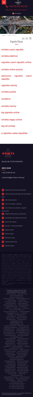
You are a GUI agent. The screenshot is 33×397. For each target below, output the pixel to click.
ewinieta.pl (24, 313)
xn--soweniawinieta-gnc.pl (16, 383)
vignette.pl (6, 346)
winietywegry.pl (9, 378)
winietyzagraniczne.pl (22, 378)
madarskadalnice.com (16, 322)
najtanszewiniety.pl (23, 326)
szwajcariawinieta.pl (10, 338)
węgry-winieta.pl (22, 380)
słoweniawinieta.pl (23, 338)
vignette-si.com (22, 345)
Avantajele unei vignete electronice (16, 218)
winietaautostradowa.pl (17, 359)
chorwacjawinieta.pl (10, 302)
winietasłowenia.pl (10, 372)
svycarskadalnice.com (16, 337)
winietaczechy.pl (10, 362)
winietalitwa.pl (11, 364)
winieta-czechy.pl (22, 351)
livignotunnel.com (21, 318)
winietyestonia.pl (24, 377)
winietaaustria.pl (21, 356)
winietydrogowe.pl (16, 375)
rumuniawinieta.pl (8, 330)
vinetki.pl (27, 346)
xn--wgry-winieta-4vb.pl (16, 385)
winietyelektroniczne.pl (11, 377)
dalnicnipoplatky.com (10, 305)
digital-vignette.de (11, 306)
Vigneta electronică (11, 242)
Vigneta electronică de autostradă (15, 190)
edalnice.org (17, 308)
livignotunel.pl (10, 318)
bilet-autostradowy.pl (16, 295)
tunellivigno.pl (10, 340)
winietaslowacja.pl (22, 369)
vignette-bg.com (10, 342)
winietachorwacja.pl (23, 361)
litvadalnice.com (20, 314)
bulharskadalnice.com (23, 298)
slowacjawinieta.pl (10, 335)
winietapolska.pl (10, 367)
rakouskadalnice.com (23, 329)
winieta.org (10, 356)
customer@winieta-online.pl (16, 10)
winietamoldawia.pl (10, 366)
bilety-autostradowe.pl (16, 297)
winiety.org (21, 374)
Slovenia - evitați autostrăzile (14, 226)
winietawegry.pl (23, 372)
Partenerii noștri (10, 238)
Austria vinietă (9, 230)
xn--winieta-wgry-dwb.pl (16, 388)
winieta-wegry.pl (11, 354)
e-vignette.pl (23, 306)
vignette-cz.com (23, 342)
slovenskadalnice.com (22, 332)
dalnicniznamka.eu (24, 305)
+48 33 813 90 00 (16, 6)
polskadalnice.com (9, 329)
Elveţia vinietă (9, 234)
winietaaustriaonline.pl (16, 358)
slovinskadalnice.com (10, 334)
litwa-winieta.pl (11, 316)
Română (16, 13)
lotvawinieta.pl (11, 319)
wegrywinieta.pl (24, 350)
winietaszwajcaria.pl (23, 370)
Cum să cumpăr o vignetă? (13, 204)
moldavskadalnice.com (16, 324)
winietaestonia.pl (22, 362)
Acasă (3, 35)
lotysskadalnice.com (16, 321)
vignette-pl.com (10, 343)
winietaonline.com (23, 366)
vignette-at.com (22, 340)
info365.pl (11, 314)
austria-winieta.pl (11, 294)
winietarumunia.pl (22, 367)
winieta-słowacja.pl (22, 353)
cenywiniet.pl (22, 300)
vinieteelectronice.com (11, 350)
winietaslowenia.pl (9, 370)
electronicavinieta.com (16, 310)
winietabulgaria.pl (9, 361)
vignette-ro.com (11, 345)
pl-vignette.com (24, 327)
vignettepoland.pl (17, 346)
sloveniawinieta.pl (9, 332)
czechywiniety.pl (22, 303)
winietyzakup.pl (10, 380)
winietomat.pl (12, 374)
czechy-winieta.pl (23, 302)
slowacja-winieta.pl (23, 334)
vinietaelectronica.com (16, 348)
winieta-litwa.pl (9, 353)
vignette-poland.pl (22, 343)
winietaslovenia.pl (10, 369)
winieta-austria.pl (10, 351)
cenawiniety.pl (11, 300)
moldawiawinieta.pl (10, 326)
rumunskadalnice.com (23, 330)
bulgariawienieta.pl (9, 298)
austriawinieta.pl (22, 294)
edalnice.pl (26, 308)
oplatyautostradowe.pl (10, 327)
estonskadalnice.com (12, 313)
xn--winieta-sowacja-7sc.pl (16, 386)
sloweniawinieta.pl (22, 335)
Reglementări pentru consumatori (15, 214)
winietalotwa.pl (21, 364)
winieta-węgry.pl (22, 354)
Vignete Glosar (9, 246)
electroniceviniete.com (11, 311)
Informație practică (11, 200)
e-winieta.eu (8, 308)
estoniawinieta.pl (24, 311)
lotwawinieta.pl (21, 319)
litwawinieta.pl (22, 316)
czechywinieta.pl (11, 303)
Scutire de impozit (10, 222)
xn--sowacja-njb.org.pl (16, 382)
